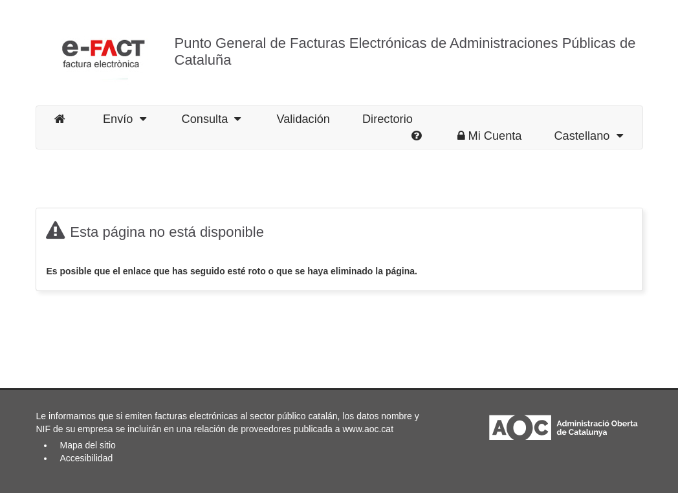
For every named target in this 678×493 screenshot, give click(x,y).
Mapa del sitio (88, 445)
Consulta (211, 119)
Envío (124, 119)
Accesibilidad (86, 458)
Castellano (588, 135)
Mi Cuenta (489, 135)
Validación (303, 119)
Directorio (387, 119)
